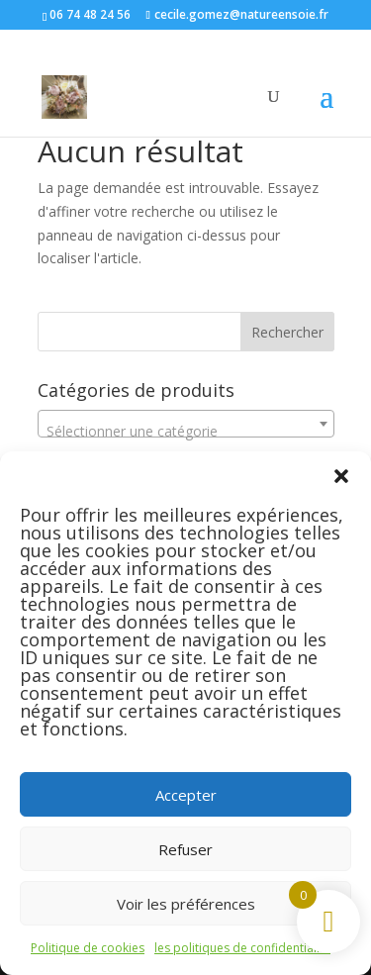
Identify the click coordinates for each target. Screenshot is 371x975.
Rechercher (287, 332)
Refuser (185, 849)
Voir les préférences (186, 904)
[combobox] (186, 424)
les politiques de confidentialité (242, 947)
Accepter (186, 795)
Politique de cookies (87, 947)
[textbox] (186, 431)
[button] (341, 476)
